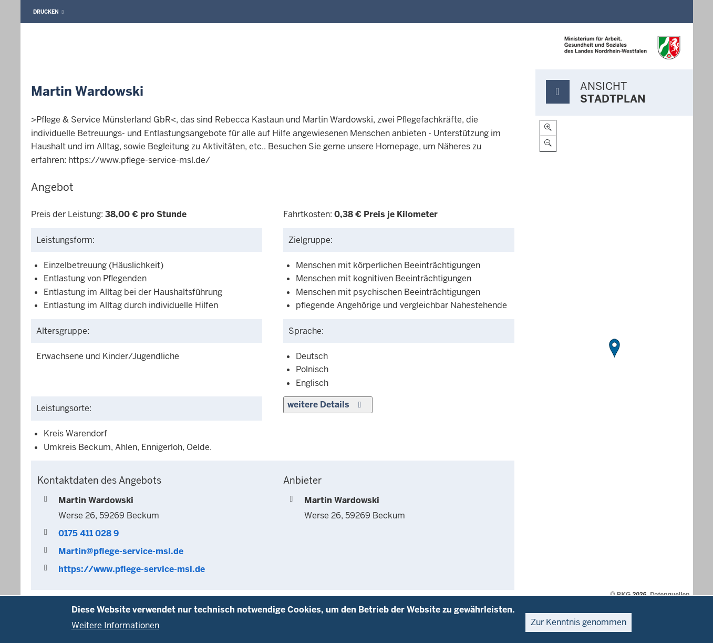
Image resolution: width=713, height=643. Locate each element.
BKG (624, 594)
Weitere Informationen (115, 625)
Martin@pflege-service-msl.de (120, 551)
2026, (640, 594)
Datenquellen (669, 594)
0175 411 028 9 (88, 533)
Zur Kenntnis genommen (578, 622)
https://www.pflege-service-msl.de (131, 569)
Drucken (48, 11)
